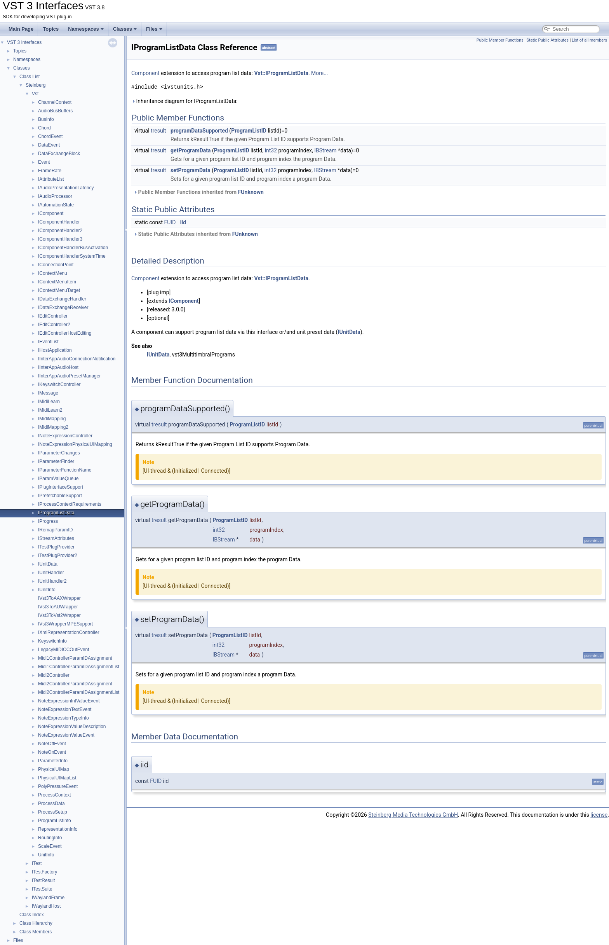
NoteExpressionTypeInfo (63, 718)
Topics (51, 29)
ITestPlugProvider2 (57, 555)
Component (145, 73)
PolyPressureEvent (58, 786)
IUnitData (47, 564)
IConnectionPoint (55, 264)
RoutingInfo (50, 837)
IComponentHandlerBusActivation (73, 247)
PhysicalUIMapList (57, 778)
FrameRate (49, 170)
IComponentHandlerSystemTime (72, 256)
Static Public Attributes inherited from (195, 234)
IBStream (325, 150)
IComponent (50, 213)
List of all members (589, 40)
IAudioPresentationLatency (66, 187)
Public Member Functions (500, 40)
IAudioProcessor (55, 196)
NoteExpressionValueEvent (66, 735)
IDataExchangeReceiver (63, 307)
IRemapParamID (55, 530)
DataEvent (49, 145)
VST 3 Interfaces (24, 42)
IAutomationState (56, 205)
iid (183, 222)
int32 (271, 150)
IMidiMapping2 (53, 427)
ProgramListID (248, 131)
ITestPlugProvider (56, 547)
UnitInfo (46, 855)
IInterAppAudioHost (58, 367)
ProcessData (51, 803)
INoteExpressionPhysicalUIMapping (75, 444)
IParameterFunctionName (64, 470)
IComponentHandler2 (60, 230)
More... (319, 73)
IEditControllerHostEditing (64, 333)
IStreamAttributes (56, 538)
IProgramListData (56, 512)
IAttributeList (51, 179)
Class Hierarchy (35, 923)
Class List (29, 76)
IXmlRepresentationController (68, 632)
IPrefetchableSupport (60, 495)
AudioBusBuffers (55, 111)
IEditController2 (54, 324)
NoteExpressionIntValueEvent (69, 701)
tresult (158, 131)
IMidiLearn (49, 401)
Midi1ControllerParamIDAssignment (75, 658)
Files (154, 29)
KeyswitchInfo (52, 641)
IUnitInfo (47, 589)
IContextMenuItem (57, 282)
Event (44, 162)
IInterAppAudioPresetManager (69, 376)
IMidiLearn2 (50, 410)
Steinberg (35, 85)
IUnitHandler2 (52, 581)
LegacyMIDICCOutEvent (63, 649)
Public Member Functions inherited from (198, 192)
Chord (44, 128)
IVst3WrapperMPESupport (65, 624)
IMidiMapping (52, 418)
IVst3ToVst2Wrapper (59, 615)
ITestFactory (44, 872)
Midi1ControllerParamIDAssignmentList (78, 666)
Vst (35, 93)
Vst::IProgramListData (281, 73)
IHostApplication (55, 350)
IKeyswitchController (59, 384)
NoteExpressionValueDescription (72, 726)
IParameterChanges (59, 453)
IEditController (53, 316)
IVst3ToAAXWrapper (59, 598)
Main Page (21, 29)
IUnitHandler (51, 572)
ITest (37, 863)
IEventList (48, 341)
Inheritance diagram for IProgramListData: (184, 101)
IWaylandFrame (48, 897)
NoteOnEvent (52, 752)
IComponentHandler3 (60, 239)
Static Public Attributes (548, 40)
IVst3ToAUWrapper (58, 607)
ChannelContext (54, 102)
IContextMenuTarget (59, 290)
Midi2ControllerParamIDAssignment (75, 683)
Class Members (35, 932)
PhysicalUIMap (53, 769)
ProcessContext (54, 795)
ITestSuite (42, 889)
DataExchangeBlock (59, 153)
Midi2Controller (54, 675)
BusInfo (46, 119)
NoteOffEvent (52, 743)
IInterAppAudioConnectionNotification (76, 359)
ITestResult (43, 880)
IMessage (48, 393)
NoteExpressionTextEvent (64, 709)
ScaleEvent (50, 846)
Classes (125, 29)
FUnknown (251, 192)
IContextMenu (52, 273)
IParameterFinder (56, 461)
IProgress (48, 521)
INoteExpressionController (65, 435)
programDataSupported (199, 131)
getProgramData (191, 150)
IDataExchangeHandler (62, 299)
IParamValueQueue (58, 478)
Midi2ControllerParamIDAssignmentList (78, 692)
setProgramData (191, 170)
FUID (170, 222)
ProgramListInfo (54, 820)
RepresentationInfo (57, 829)
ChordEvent (50, 136)
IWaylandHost (46, 906)
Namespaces (86, 29)
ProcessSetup (52, 812)
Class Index (31, 914)
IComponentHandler (59, 222)
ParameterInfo (53, 760)
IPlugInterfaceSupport (60, 487)
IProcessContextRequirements (69, 504)
